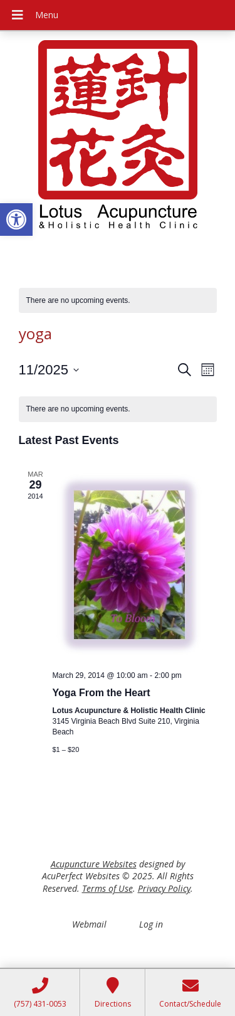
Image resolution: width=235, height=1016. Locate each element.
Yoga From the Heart (101, 692)
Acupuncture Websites (94, 864)
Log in (151, 924)
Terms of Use (107, 888)
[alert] (118, 301)
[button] (16, 219)
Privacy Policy (164, 888)
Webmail (89, 924)
